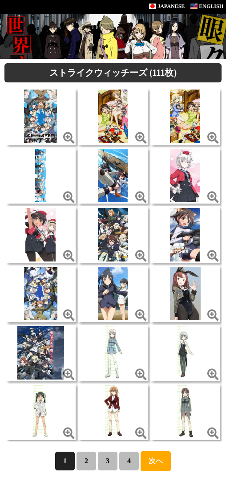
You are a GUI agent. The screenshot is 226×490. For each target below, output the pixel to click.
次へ (156, 461)
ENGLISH (206, 6)
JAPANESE (167, 6)
